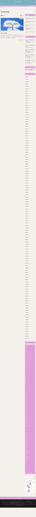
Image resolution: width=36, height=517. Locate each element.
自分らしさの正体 (5, 33)
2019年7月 (27, 127)
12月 (8, 7)
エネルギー (27, 366)
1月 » (28, 501)
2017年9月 (27, 178)
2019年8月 (27, 125)
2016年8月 (27, 209)
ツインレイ (27, 388)
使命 (26, 409)
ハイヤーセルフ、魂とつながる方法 (30, 32)
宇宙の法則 (27, 426)
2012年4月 (27, 332)
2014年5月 (27, 274)
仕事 (26, 407)
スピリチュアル (28, 380)
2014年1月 (27, 284)
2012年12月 (27, 315)
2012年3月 (27, 335)
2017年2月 (27, 195)
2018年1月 (27, 168)
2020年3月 (27, 108)
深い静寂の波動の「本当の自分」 (29, 61)
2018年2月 (27, 166)
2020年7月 (27, 101)
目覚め (27, 467)
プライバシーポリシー (22, 512)
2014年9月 (27, 265)
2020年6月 (27, 103)
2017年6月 (27, 185)
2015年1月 (27, 255)
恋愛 (26, 438)
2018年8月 (27, 151)
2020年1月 (27, 113)
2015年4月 (27, 248)
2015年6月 (27, 243)
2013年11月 (27, 289)
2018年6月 (27, 156)
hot (26, 354)
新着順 (2, 15)
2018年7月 (27, 154)
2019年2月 (27, 137)
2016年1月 (27, 226)
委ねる (27, 421)
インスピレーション (29, 359)
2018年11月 (27, 144)
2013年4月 (27, 306)
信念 (26, 412)
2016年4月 (27, 219)
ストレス (27, 378)
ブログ (27, 402)
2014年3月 (27, 279)
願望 (26, 477)
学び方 (27, 424)
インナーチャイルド (29, 361)
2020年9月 (27, 98)
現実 (26, 462)
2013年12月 (27, 286)
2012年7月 (27, 327)
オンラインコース (28, 368)
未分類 (27, 453)
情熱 (26, 441)
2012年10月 (27, 320)
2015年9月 (27, 236)
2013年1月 (27, 313)
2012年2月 (27, 337)
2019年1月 (27, 139)
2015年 (6, 7)
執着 (26, 419)
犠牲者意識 (27, 460)
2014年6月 (27, 272)
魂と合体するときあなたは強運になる (30, 19)
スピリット (27, 383)
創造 (26, 414)
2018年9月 (27, 149)
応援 (26, 436)
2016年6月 (27, 214)
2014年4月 (27, 277)
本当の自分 (21, 18)
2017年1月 (27, 197)
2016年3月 (27, 221)
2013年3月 (27, 308)
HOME (2, 7)
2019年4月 (27, 132)
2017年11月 (27, 173)
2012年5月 (27, 330)
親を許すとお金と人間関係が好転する (30, 50)
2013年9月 (27, 294)
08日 (11, 7)
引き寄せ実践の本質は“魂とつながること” (30, 22)
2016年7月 (27, 212)
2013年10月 (27, 291)
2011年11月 (27, 344)
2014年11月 (27, 260)
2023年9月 (27, 89)
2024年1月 (27, 79)
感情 (26, 448)
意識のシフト (28, 443)
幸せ (26, 431)
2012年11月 (27, 318)
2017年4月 (27, 190)
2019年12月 (27, 115)
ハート (27, 390)
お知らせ (27, 373)
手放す (27, 450)
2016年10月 (27, 204)
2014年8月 (27, 267)
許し (26, 472)
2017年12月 (27, 171)
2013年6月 (27, 301)
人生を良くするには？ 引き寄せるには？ (30, 25)
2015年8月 (27, 238)
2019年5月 (27, 130)
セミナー (27, 385)
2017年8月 (27, 180)
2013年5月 (27, 303)
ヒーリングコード (28, 397)
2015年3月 (27, 250)
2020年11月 (27, 96)
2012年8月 (27, 325)
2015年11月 (27, 231)
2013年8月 (27, 296)
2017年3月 (27, 192)
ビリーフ (27, 400)
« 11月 (27, 501)
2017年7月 (27, 183)
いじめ (27, 356)
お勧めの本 (27, 371)
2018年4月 (27, 161)
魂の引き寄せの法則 (29, 482)
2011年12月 (27, 342)
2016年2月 (27, 224)
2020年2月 (27, 110)
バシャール (27, 395)
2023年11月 (27, 84)
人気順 (4, 15)
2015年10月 (27, 233)
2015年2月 (27, 253)
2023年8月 (27, 91)
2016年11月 (27, 202)
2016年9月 (27, 207)
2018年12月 (27, 142)
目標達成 (27, 465)
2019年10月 (27, 120)
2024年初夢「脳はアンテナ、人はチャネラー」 (30, 29)
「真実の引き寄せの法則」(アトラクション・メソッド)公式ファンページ (30, 70)
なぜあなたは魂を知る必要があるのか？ (30, 40)
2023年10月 (27, 86)
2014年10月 (27, 262)
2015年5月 (27, 245)
